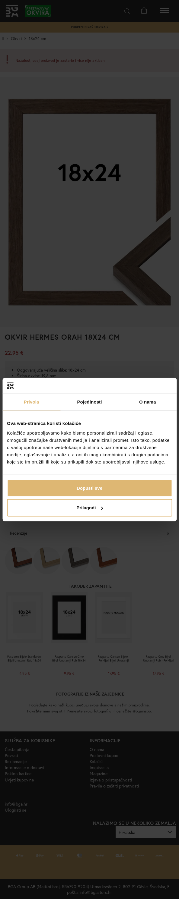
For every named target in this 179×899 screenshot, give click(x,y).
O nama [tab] (147, 401)
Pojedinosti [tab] (89, 401)
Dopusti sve (89, 487)
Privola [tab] (31, 401)
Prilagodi (89, 507)
